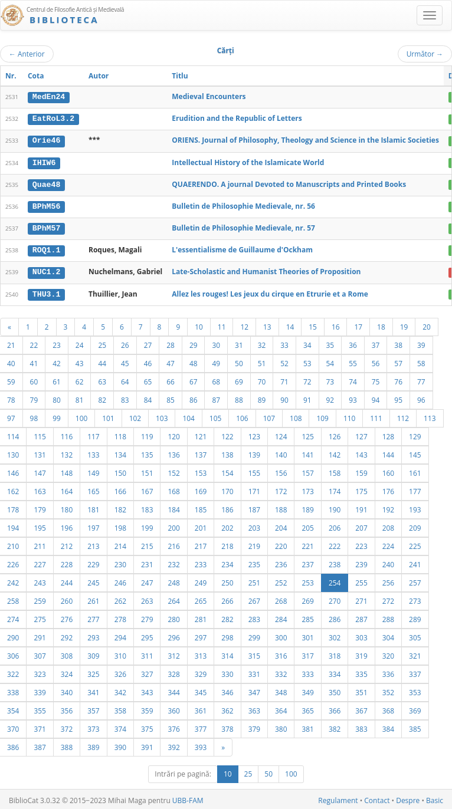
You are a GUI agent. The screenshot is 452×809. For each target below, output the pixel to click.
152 (173, 470)
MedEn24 (48, 96)
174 (334, 489)
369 (415, 708)
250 (227, 580)
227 (39, 562)
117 (93, 434)
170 (227, 489)
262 (120, 598)
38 (398, 342)
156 (281, 470)
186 (227, 507)
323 (39, 671)
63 (102, 379)
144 (388, 452)
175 (361, 489)
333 (307, 671)
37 (376, 342)
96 (421, 397)
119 (147, 434)
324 (67, 671)
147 (39, 470)
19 (404, 324)
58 (421, 361)
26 (125, 342)
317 (307, 653)
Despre (408, 798)
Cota (36, 76)
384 (388, 726)
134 (120, 452)
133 (93, 452)
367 (361, 708)
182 (120, 507)
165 (93, 489)
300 (281, 635)
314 (227, 653)
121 (201, 434)
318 (334, 653)
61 (57, 379)
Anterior (27, 53)
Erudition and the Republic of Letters (237, 118)
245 (93, 580)
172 (281, 489)
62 (80, 379)
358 (120, 708)
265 (201, 598)
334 (334, 671)
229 (93, 562)
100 (81, 415)
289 (415, 616)
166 (120, 489)
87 (216, 397)
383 (361, 726)
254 (334, 580)
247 (147, 580)
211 (39, 543)
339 (39, 690)
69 (239, 379)
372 (67, 726)
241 (415, 562)
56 (376, 361)
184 (173, 507)
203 (254, 525)
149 (93, 470)
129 (415, 434)
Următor (425, 53)
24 (80, 342)
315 (254, 653)
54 (330, 361)
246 (120, 580)
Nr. (11, 76)
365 (307, 708)
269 (307, 598)
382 (334, 726)
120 (173, 434)
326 (120, 671)
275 (39, 616)
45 (125, 361)
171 (254, 489)
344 (173, 690)
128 (388, 434)
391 (147, 744)
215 (147, 543)
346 (227, 690)
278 (120, 616)
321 (415, 653)
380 (281, 726)
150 (120, 470)
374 (120, 726)
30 (216, 342)
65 (148, 379)
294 (120, 635)
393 (201, 744)
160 (388, 470)
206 (334, 525)
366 (334, 708)
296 (173, 635)
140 (281, 452)
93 (353, 397)
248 (173, 580)
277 (93, 616)
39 (421, 342)
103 (162, 415)
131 (39, 452)
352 (388, 690)
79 (34, 397)
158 (334, 470)
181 (93, 507)
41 (34, 361)
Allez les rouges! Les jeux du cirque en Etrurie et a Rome (270, 292)
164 (67, 489)
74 (353, 379)
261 (93, 598)
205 (307, 525)
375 (147, 726)
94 (376, 397)
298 (227, 635)
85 (170, 397)
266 (227, 598)
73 (330, 379)
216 (173, 543)
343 (147, 690)
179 (39, 507)
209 (415, 525)
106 (242, 415)
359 (147, 708)
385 (415, 726)
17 (358, 324)
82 (102, 397)
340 (67, 690)
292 (67, 635)
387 (39, 744)
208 (388, 525)
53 (307, 361)
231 (147, 562)
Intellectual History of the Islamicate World (248, 161)
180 (67, 507)
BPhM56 (46, 205)
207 (361, 525)
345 (201, 690)
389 (93, 744)
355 (39, 708)
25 (102, 342)
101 (108, 415)
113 (429, 415)
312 (173, 653)
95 (398, 397)
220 (281, 543)
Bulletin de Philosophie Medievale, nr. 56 (243, 205)
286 (334, 616)
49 (216, 361)
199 (147, 525)
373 (93, 726)
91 (307, 397)
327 (147, 671)
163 (39, 489)
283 (254, 616)
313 (201, 653)
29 (193, 342)
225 (415, 543)
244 (67, 580)
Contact (376, 798)
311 (147, 653)
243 (39, 580)
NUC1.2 (46, 270)
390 (120, 744)
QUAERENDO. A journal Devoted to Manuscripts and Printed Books (289, 183)
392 (173, 744)
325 (93, 671)
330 (227, 671)
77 (421, 379)
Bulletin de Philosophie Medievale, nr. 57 (243, 227)
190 (334, 507)
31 (239, 342)
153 (201, 470)
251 (254, 580)
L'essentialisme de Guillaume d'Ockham (242, 249)
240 (388, 562)
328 (173, 671)
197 (93, 525)
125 (307, 434)
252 (281, 580)
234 (227, 562)
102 (135, 415)
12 (244, 324)
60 (34, 379)
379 (254, 726)
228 (67, 562)
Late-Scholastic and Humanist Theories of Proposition (266, 270)
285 (307, 616)
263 (147, 598)
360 (173, 708)
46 (148, 361)
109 (322, 415)
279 (147, 616)
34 (307, 342)
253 (307, 580)
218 (227, 543)
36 (353, 342)
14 (290, 324)
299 (254, 635)
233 (201, 562)
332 (281, 671)
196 (67, 525)
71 (284, 379)
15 (313, 324)
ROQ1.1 (46, 249)
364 (281, 708)
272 (388, 598)
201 (201, 525)
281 (201, 616)
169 (201, 489)
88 (239, 397)
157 (307, 470)
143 (361, 452)
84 (148, 397)
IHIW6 (44, 161)
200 (173, 525)
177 (415, 489)
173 (307, 489)
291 (39, 635)
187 (254, 507)
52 (284, 361)
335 (361, 671)
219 (254, 543)
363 (254, 708)
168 (173, 489)
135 (147, 452)
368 (388, 708)
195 (39, 525)
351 (361, 690)
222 (334, 543)
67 (193, 379)
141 (307, 452)
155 (254, 470)
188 (281, 507)
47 (170, 361)
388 (67, 744)
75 (376, 379)
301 (307, 635)
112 (403, 415)
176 (388, 489)
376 (173, 726)
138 (227, 452)
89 (262, 397)
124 (281, 434)
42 (57, 361)
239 (361, 562)
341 (93, 690)
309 (93, 653)
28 (170, 342)
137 (201, 452)
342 (120, 690)
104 (188, 415)
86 (193, 397)
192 (388, 507)
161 (415, 470)
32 (262, 342)
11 (222, 324)
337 (415, 671)
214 (120, 543)
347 (254, 690)
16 (336, 324)
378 (227, 726)
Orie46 (46, 140)
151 (147, 470)
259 (39, 598)
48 (193, 361)
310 (120, 653)
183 (147, 507)
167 (147, 489)
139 (254, 452)
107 (269, 415)
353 (415, 690)
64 (125, 379)
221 (307, 543)
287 (361, 616)
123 (254, 434)
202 (227, 525)
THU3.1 (46, 292)
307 (39, 653)
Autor (99, 76)
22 (34, 342)
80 (57, 397)
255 (361, 580)
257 (415, 580)
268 (281, 598)
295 (147, 635)
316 (281, 653)
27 (148, 342)
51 (262, 361)
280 (173, 616)
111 (376, 415)
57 (398, 361)
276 (67, 616)
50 (239, 361)
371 (39, 726)
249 (201, 580)
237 (307, 562)
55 (353, 361)
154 (227, 470)
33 (284, 342)
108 (296, 415)
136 (173, 452)
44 (102, 361)
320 (388, 653)
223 (361, 543)
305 (415, 635)
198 (120, 525)
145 (415, 452)
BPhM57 (46, 227)
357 (93, 708)
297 (201, 635)
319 (361, 653)
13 (267, 324)
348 (281, 690)
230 (120, 562)
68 (216, 379)
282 (227, 616)
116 (67, 434)
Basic (434, 798)
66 (170, 379)
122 (227, 434)
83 (125, 397)
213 (93, 543)
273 (415, 598)
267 (254, 598)
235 (254, 562)
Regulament (338, 798)
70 (262, 379)
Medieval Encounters (208, 96)
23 (57, 342)
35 (330, 342)
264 (173, 598)
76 (398, 379)
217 (201, 543)
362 (227, 708)
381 (307, 726)
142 (334, 452)
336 (388, 671)
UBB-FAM (188, 798)
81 (80, 397)
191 (361, 507)
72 (307, 379)
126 (334, 434)
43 (80, 361)
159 (361, 470)
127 (361, 434)
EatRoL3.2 (53, 118)
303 (361, 635)
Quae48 (46, 183)
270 (334, 598)
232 (173, 562)
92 (330, 397)
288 (388, 616)
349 (307, 690)
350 (334, 690)
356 (67, 708)
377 (201, 726)
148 (67, 470)
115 (39, 434)
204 (281, 525)
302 (334, 635)
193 (415, 507)
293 (93, 635)
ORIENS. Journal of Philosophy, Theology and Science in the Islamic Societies (305, 140)
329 (201, 671)
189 (307, 507)
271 (361, 598)
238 (334, 562)
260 (67, 598)
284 (281, 616)
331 (254, 671)
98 (34, 415)
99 (57, 415)
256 (388, 580)
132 (67, 452)
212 (67, 543)
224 (388, 543)
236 (281, 562)
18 (381, 324)
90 (284, 397)
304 (388, 635)
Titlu (180, 76)
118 (120, 434)
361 (201, 708)
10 (199, 324)
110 (349, 415)
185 (201, 507)
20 (426, 324)
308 (67, 653)
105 (215, 415)
